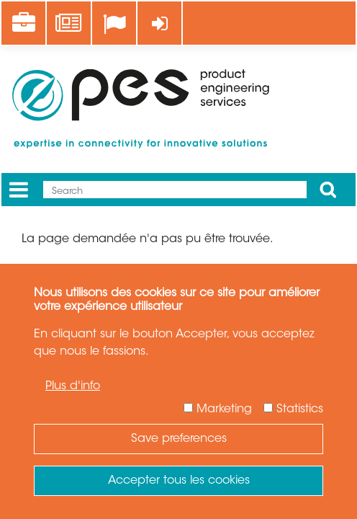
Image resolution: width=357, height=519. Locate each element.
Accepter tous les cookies (179, 481)
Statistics (299, 409)
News (70, 15)
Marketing (224, 409)
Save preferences (179, 439)
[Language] (114, 24)
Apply (328, 189)
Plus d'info (72, 386)
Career (28, 15)
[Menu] (18, 190)
